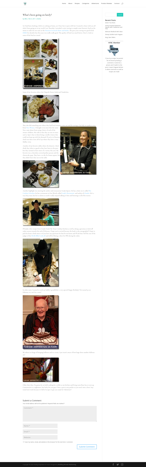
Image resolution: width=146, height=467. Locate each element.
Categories (85, 4)
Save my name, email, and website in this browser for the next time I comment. (49, 442)
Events (39, 19)
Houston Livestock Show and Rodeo (57, 30)
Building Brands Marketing (67, 464)
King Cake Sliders (110, 37)
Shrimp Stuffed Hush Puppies (114, 34)
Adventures (95, 4)
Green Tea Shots (110, 23)
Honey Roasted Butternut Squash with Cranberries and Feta (113, 27)
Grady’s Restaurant (68, 193)
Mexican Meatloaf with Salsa (113, 31)
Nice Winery (30, 128)
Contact (117, 4)
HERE (25, 33)
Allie (25, 19)
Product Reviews (106, 4)
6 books (86, 193)
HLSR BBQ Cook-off (38, 236)
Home (64, 4)
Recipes (77, 4)
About (70, 4)
